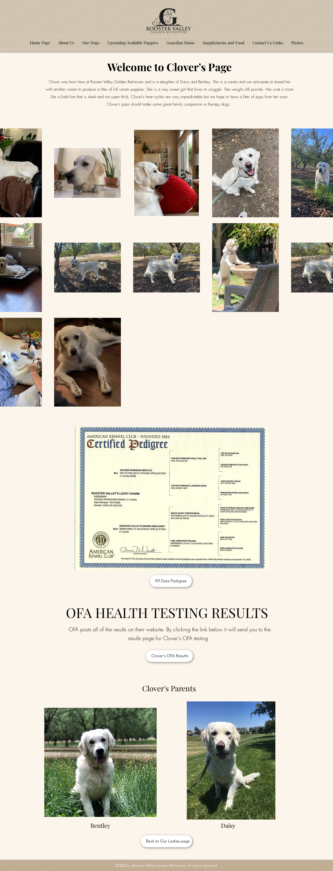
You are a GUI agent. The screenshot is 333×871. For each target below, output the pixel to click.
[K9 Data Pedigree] (171, 581)
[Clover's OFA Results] (169, 656)
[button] (91, 43)
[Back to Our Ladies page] (166, 841)
